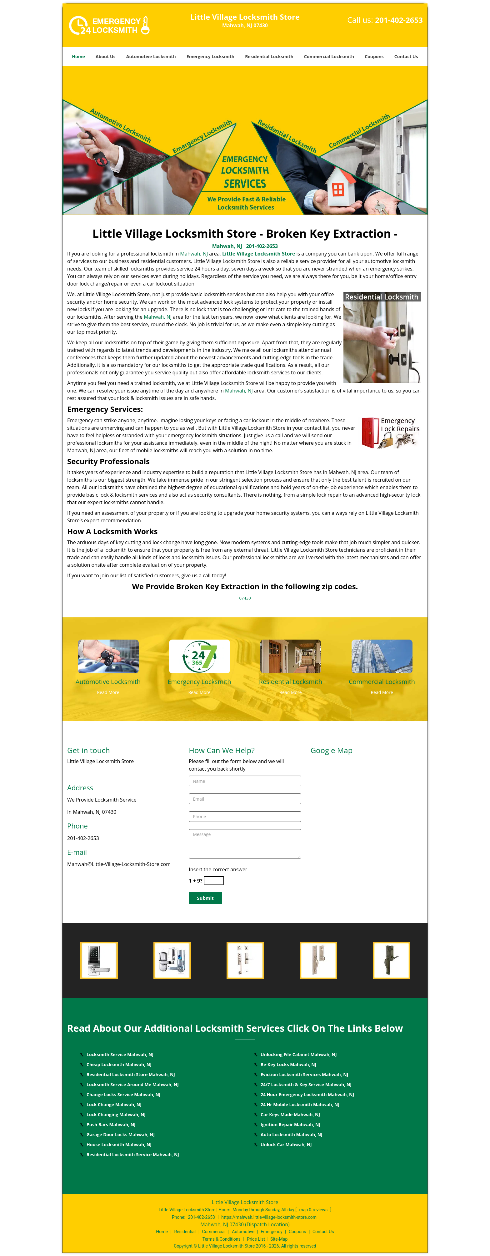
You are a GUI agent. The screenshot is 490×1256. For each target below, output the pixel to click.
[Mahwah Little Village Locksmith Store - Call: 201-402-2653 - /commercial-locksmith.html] (382, 655)
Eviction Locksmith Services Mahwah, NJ (304, 1074)
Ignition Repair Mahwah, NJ (290, 1124)
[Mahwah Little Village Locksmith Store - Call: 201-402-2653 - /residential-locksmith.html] (291, 655)
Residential (185, 1231)
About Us (106, 56)
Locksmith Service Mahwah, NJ (120, 1054)
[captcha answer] (214, 880)
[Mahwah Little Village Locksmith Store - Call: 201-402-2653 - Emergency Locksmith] (199, 681)
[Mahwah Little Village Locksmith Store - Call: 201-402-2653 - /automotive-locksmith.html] (108, 655)
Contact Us (406, 56)
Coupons (374, 56)
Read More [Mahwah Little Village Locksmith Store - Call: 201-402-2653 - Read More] (108, 692)
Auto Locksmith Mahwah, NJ (291, 1134)
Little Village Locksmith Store (258, 253)
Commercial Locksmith (329, 56)
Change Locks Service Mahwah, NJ (123, 1094)
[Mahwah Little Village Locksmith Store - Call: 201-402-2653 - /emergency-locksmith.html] (199, 655)
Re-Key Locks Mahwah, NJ (288, 1064)
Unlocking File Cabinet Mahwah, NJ (299, 1054)
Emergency (271, 1231)
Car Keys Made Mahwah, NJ (290, 1114)
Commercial (214, 1231)
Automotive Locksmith (151, 56)
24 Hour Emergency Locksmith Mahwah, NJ (307, 1094)
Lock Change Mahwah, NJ (114, 1104)
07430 (245, 598)
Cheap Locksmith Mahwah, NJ (119, 1064)
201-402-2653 (399, 20)
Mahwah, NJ (227, 246)
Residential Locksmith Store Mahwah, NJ (131, 1074)
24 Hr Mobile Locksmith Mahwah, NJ (300, 1104)
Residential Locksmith (269, 56)
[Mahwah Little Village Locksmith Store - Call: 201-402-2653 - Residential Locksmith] (290, 681)
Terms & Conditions (221, 1239)
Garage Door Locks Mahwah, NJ (121, 1134)
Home (78, 56)
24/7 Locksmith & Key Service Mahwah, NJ (306, 1084)
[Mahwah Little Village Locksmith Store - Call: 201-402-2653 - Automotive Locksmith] (108, 681)
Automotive (243, 1231)
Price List (256, 1239)
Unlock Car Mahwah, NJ (286, 1144)
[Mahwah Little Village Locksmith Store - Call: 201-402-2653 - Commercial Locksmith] (382, 681)
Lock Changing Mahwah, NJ (116, 1114)
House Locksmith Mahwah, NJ (119, 1144)
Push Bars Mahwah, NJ (111, 1124)
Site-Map (279, 1239)
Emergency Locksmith (210, 56)
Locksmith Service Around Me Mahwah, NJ (133, 1084)
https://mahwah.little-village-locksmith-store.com (269, 1217)
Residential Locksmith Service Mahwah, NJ (133, 1154)
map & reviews (313, 1209)
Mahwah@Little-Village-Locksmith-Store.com (119, 864)
